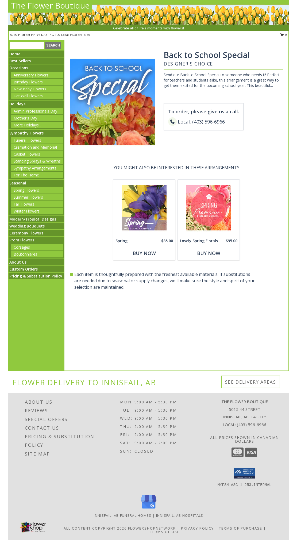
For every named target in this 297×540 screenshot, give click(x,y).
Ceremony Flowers (26, 233)
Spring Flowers (26, 190)
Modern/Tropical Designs (32, 219)
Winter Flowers (27, 211)
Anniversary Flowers (31, 75)
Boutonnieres (25, 254)
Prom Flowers (21, 239)
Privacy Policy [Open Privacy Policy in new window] (197, 528)
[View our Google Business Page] (148, 508)
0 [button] (283, 35)
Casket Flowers (27, 154)
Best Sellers (20, 60)
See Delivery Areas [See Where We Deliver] (250, 382)
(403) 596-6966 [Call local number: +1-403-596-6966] (80, 35)
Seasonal (17, 183)
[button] (244, 473)
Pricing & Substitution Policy (35, 276)
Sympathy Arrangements (35, 168)
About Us (17, 262)
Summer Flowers (28, 197)
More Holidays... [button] (27, 125)
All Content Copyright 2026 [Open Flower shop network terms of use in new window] (95, 528)
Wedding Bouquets (27, 226)
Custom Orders (23, 269)
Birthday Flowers (28, 81)
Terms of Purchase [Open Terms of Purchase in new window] (240, 528)
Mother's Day (25, 118)
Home (14, 53)
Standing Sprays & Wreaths (37, 161)
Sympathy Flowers (26, 133)
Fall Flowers (24, 204)
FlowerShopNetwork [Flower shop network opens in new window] (152, 528)
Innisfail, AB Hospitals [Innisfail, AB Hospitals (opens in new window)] (179, 515)
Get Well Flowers (28, 95)
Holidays (17, 103)
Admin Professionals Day (35, 111)
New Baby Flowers (30, 88)
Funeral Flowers (27, 140)
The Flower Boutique (50, 5)
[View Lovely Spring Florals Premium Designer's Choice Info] (209, 208)
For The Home (26, 175)
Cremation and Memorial (35, 147)
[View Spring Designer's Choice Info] (144, 208)
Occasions (18, 67)
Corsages (22, 247)
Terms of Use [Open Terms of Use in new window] (165, 531)
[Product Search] (27, 45)
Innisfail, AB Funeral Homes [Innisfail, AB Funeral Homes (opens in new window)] (123, 515)
